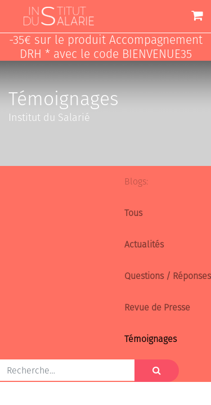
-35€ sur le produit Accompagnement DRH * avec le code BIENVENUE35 (106, 47)
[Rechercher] (156, 370)
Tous (133, 213)
